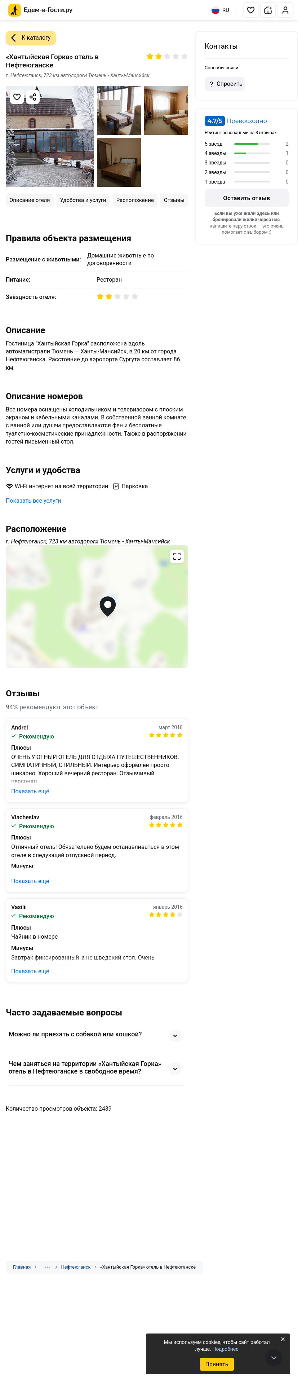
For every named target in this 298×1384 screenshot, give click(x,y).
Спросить (225, 84)
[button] (251, 10)
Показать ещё (30, 791)
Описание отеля (29, 200)
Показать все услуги (33, 500)
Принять (216, 1364)
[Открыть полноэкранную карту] (97, 606)
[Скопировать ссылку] (33, 97)
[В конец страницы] (274, 1357)
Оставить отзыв (246, 198)
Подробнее (225, 1349)
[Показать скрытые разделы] (47, 1267)
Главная (22, 1267)
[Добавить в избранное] (17, 97)
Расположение (135, 200)
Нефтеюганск (75, 1267)
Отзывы (174, 200)
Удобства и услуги (83, 200)
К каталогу (28, 38)
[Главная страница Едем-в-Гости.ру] (40, 10)
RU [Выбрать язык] (220, 10)
